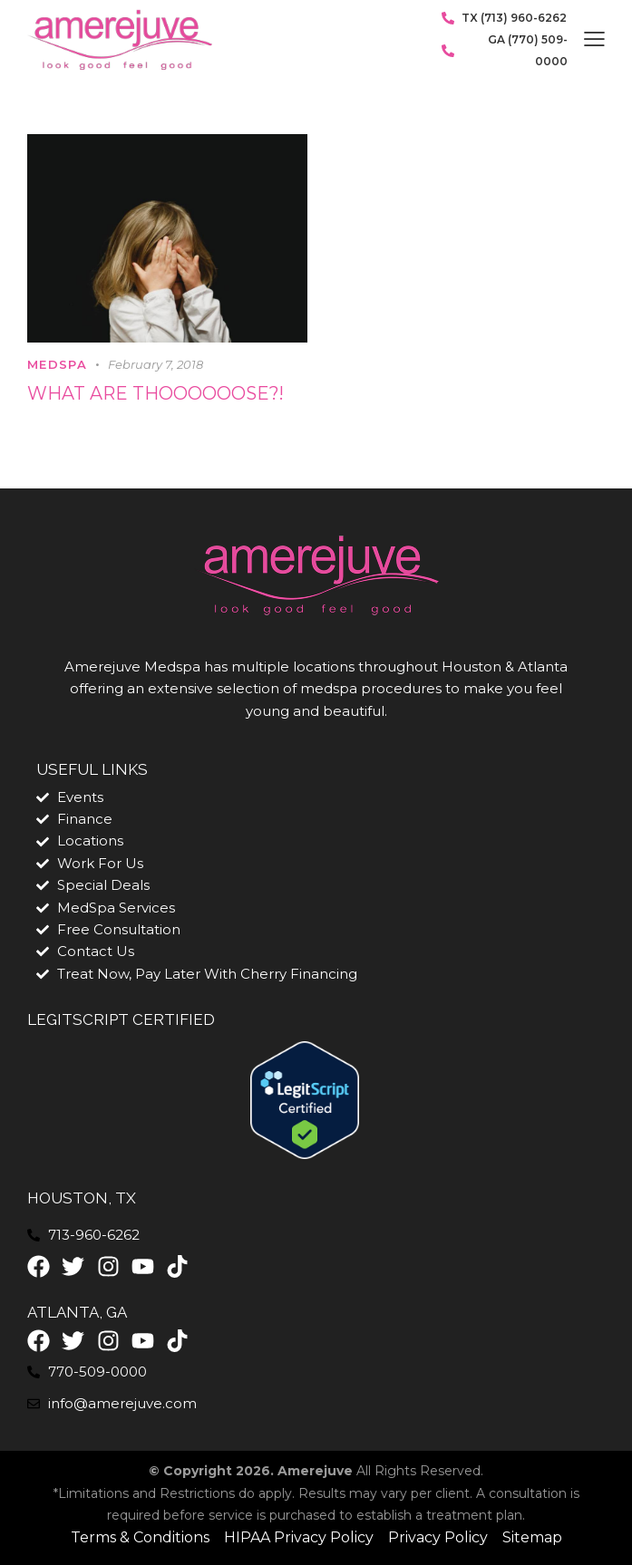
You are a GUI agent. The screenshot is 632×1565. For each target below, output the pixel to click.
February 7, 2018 (155, 365)
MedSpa (57, 365)
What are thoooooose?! (157, 395)
